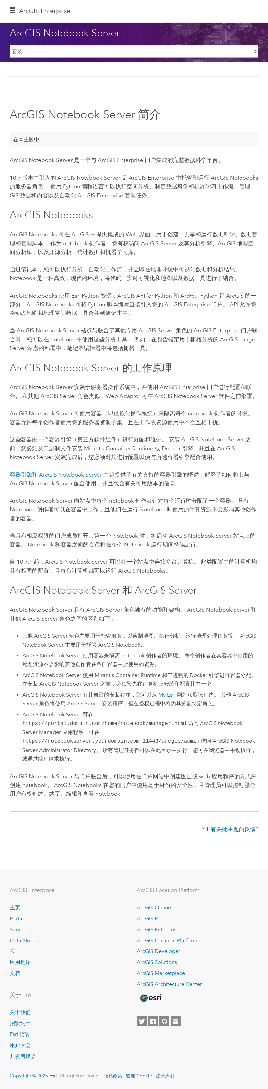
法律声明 (165, 1075)
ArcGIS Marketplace (161, 973)
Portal (17, 918)
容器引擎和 (56, 474)
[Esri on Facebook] (153, 1021)
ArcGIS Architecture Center (169, 984)
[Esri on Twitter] (142, 1021)
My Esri (167, 695)
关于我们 (20, 1012)
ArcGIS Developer (158, 951)
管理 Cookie (139, 1075)
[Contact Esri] (176, 1021)
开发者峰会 (23, 1056)
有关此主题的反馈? (234, 829)
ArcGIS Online (154, 907)
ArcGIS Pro (150, 918)
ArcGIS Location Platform (167, 940)
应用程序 (20, 962)
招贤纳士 (20, 1023)
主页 (15, 907)
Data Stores (24, 940)
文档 (15, 973)
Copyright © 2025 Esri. (34, 1075)
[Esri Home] (150, 998)
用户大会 (20, 1045)
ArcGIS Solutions (157, 962)
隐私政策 (113, 1075)
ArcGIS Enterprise (44, 11)
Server (17, 929)
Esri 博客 (20, 1034)
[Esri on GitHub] (164, 1021)
